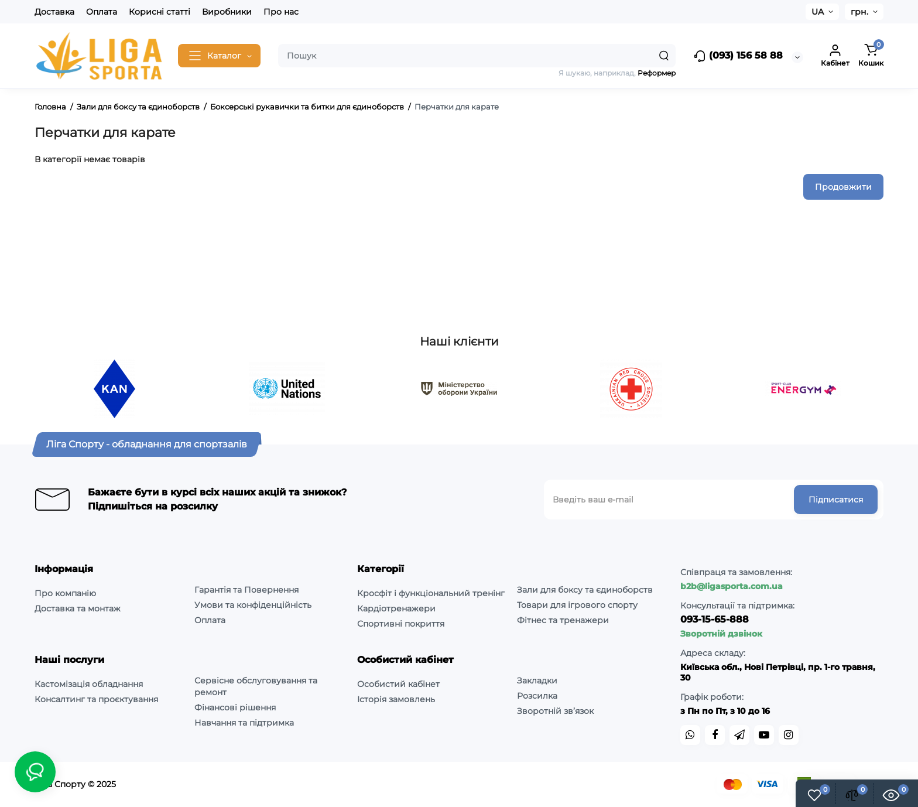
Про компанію (65, 593)
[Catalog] (219, 55)
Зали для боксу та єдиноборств (585, 589)
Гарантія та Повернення (246, 589)
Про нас (281, 11)
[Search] (664, 55)
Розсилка (537, 695)
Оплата (101, 11)
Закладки (537, 680)
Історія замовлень (396, 699)
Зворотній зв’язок (555, 711)
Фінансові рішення (235, 707)
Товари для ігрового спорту (577, 605)
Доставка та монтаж (78, 608)
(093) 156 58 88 (738, 56)
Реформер (657, 73)
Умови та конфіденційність (252, 605)
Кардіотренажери (396, 608)
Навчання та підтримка (244, 722)
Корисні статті (159, 11)
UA (817, 11)
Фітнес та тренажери (563, 620)
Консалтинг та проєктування (96, 699)
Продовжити (843, 187)
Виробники (227, 11)
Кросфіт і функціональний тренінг (431, 593)
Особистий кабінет (398, 684)
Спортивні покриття (400, 623)
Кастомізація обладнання (89, 684)
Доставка (54, 11)
